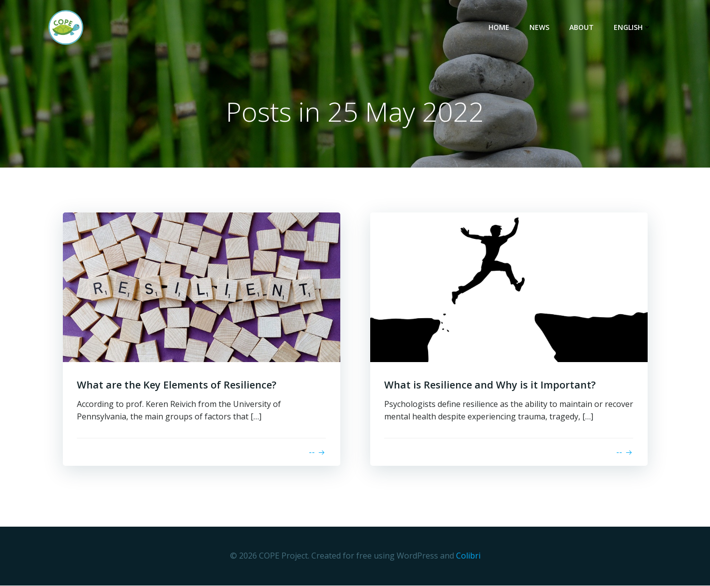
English (634, 27)
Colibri (468, 556)
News (540, 27)
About (582, 27)
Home (499, 27)
